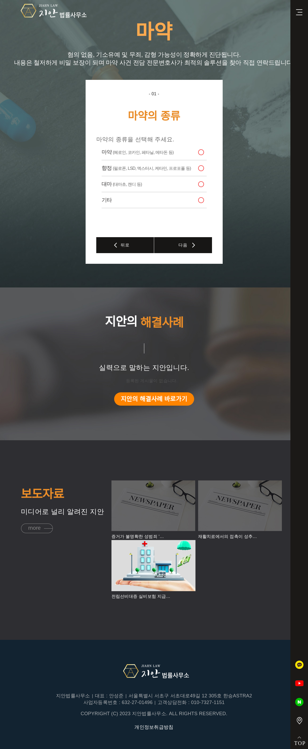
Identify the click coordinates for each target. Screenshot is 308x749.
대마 (122, 184)
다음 (182, 245)
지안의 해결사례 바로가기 (154, 399)
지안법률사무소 (51, 11)
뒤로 (125, 245)
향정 (146, 168)
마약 (138, 152)
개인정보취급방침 (153, 727)
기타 (107, 200)
